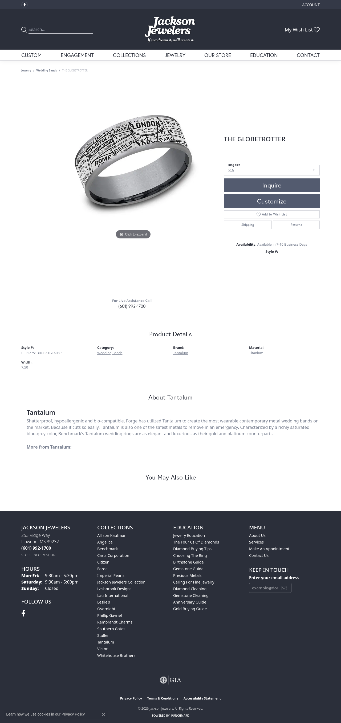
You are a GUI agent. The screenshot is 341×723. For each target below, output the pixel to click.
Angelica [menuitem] (104, 542)
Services (256, 542)
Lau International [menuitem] (112, 595)
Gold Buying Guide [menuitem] (190, 608)
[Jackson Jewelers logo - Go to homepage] (170, 29)
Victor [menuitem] (102, 648)
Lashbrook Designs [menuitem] (114, 588)
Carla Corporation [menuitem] (113, 555)
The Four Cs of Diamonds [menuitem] (196, 542)
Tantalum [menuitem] (105, 642)
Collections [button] (129, 55)
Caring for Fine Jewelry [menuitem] (193, 582)
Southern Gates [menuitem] (111, 628)
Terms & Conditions (162, 698)
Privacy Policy (131, 698)
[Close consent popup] (103, 714)
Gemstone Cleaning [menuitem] (191, 595)
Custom (31, 55)
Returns (296, 225)
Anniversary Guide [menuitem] (189, 602)
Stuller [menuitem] (103, 635)
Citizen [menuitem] (103, 562)
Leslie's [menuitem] (103, 602)
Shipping (247, 225)
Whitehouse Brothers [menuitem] (116, 655)
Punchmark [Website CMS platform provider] (180, 715)
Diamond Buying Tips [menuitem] (192, 548)
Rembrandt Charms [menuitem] (114, 622)
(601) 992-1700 (131, 306)
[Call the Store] (36, 548)
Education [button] (264, 55)
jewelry (26, 70)
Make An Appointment (269, 548)
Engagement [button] (77, 55)
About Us (257, 535)
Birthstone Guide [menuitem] (188, 562)
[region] (133, 187)
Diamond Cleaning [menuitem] (189, 588)
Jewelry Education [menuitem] (189, 535)
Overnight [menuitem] (106, 608)
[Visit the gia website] (170, 680)
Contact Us (259, 555)
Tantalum (180, 352)
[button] (310, 4)
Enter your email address (274, 577)
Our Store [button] (217, 55)
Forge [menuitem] (102, 568)
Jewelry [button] (175, 55)
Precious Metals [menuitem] (187, 575)
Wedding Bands (46, 70)
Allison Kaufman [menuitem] (112, 535)
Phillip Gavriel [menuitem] (109, 615)
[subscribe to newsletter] (284, 588)
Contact (308, 55)
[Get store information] (38, 555)
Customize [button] (271, 201)
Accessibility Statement (202, 698)
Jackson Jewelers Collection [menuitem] (121, 582)
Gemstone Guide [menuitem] (188, 568)
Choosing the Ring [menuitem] (190, 555)
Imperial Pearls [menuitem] (110, 575)
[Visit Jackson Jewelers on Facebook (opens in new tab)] (24, 5)
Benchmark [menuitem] (107, 548)
